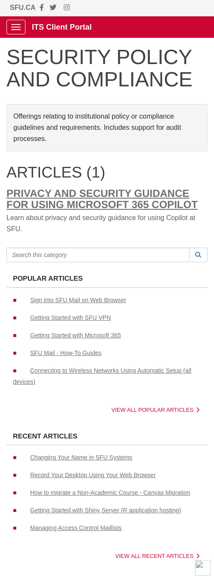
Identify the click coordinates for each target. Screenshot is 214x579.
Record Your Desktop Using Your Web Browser (93, 475)
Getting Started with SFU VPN (70, 317)
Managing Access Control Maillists (75, 527)
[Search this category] (97, 255)
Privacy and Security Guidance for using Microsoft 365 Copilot (102, 199)
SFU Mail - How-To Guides (66, 352)
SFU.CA (23, 7)
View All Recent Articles (157, 556)
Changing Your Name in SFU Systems (81, 457)
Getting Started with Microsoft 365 (75, 335)
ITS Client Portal (62, 27)
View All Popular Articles (155, 410)
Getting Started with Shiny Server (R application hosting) (105, 510)
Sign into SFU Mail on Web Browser (78, 300)
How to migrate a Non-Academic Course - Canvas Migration (110, 492)
